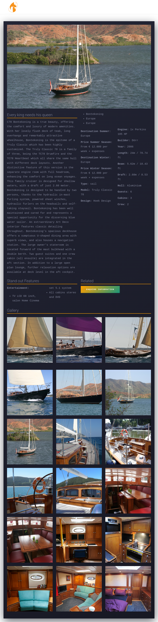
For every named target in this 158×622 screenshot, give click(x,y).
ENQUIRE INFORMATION (100, 289)
